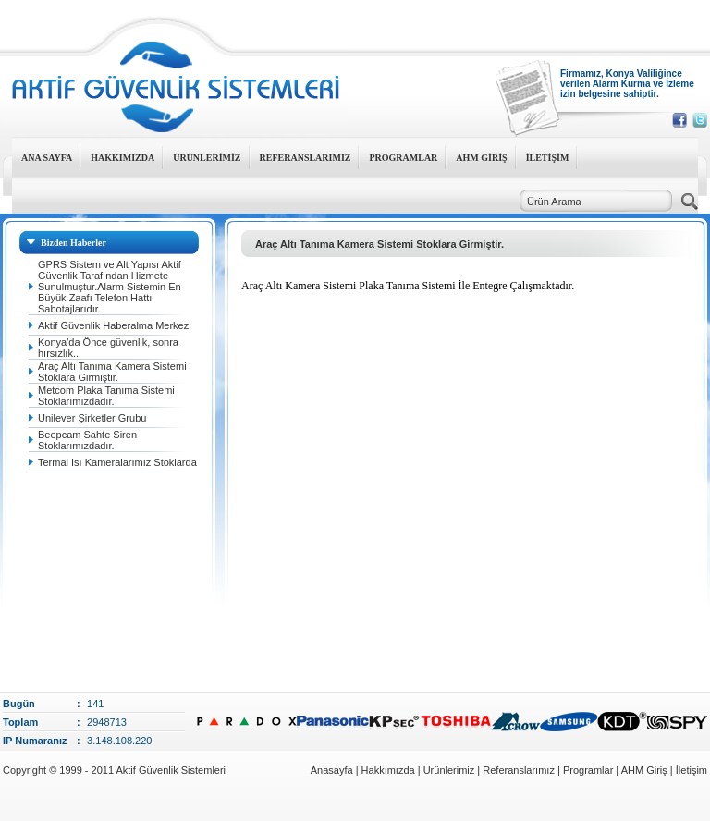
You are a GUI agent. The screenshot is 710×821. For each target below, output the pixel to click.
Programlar (588, 770)
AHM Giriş (644, 770)
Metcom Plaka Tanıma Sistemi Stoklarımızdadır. (106, 396)
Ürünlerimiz (449, 770)
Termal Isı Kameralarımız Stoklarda (117, 462)
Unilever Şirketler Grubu (92, 417)
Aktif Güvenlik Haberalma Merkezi (114, 325)
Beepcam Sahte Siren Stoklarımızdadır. (87, 440)
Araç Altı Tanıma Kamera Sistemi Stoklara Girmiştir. (112, 372)
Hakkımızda (389, 770)
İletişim (691, 770)
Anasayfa (332, 770)
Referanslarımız (519, 770)
